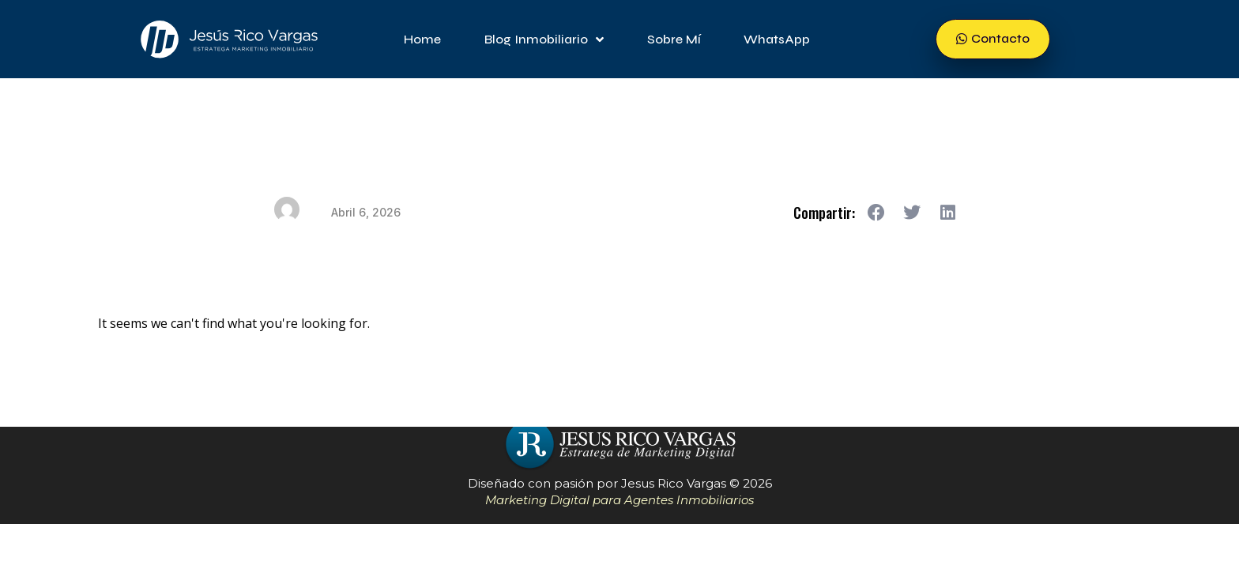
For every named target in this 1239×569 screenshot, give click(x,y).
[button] (876, 212)
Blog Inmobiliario (544, 39)
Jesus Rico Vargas (673, 483)
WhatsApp (777, 39)
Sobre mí (673, 39)
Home (422, 39)
